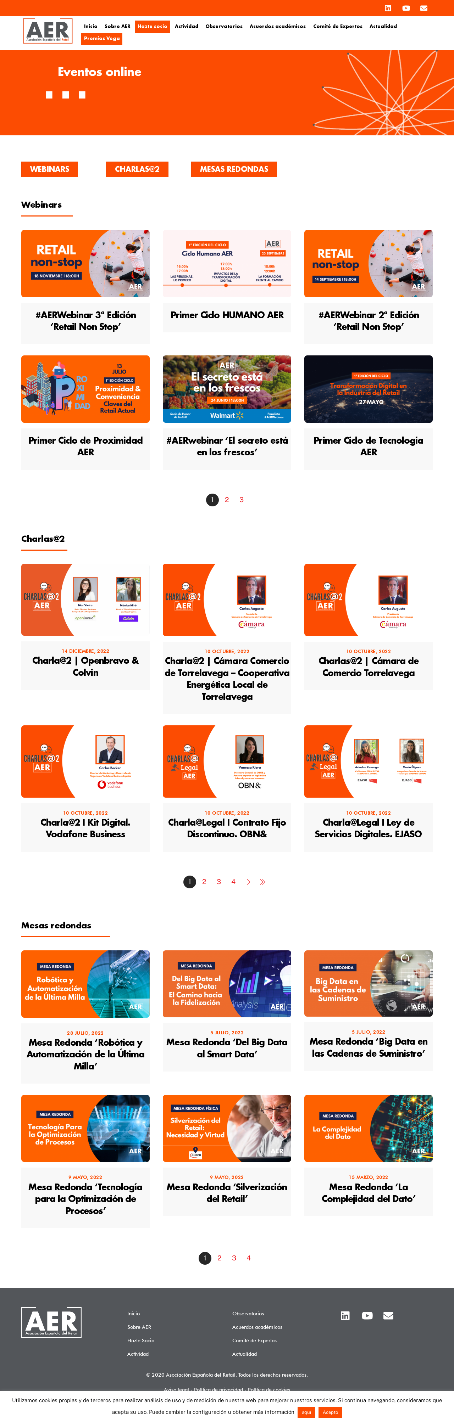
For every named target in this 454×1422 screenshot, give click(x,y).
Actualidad (383, 26)
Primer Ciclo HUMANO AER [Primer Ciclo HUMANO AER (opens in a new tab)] (227, 315)
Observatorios (224, 26)
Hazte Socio (140, 1340)
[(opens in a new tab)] (85, 292)
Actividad (186, 26)
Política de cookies (269, 1390)
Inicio (91, 26)
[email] (424, 6)
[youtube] (406, 6)
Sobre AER (118, 26)
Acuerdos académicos (278, 26)
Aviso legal (176, 1390)
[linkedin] (388, 6)
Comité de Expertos (337, 26)
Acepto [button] (330, 1412)
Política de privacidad (218, 1390)
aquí (306, 1412)
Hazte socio (152, 26)
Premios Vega (102, 38)
